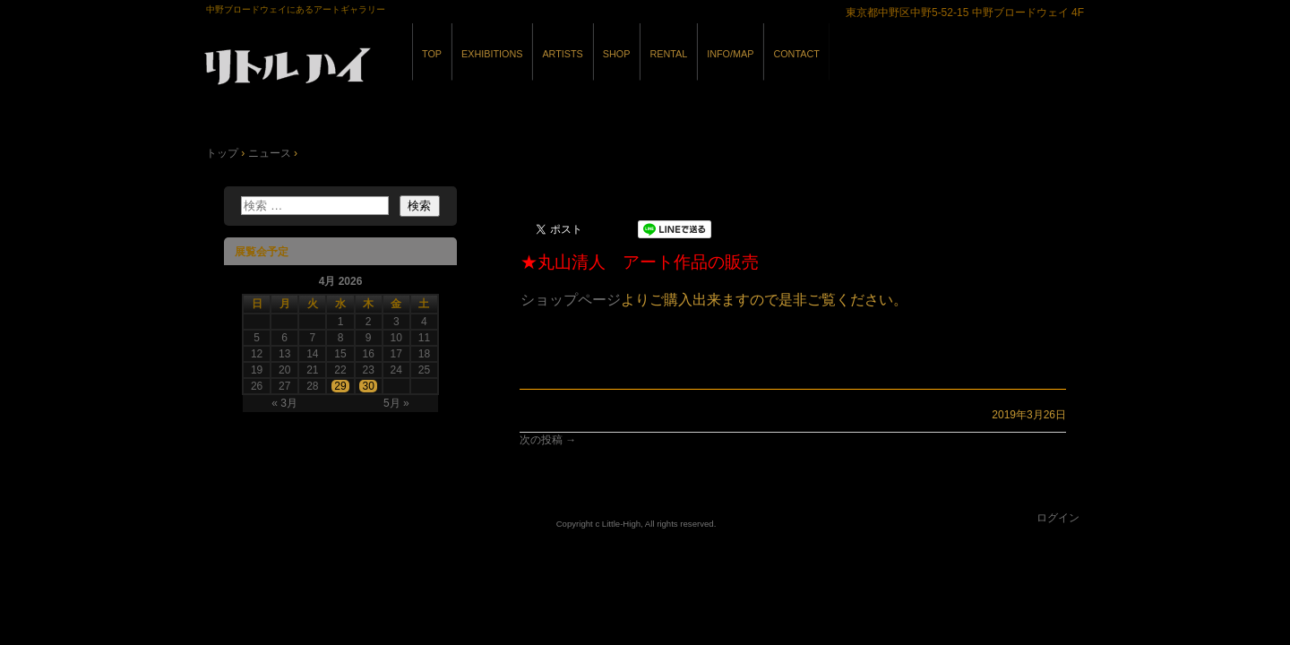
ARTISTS (562, 53)
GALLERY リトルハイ (403, 70)
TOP (432, 53)
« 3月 (284, 403)
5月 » (396, 403)
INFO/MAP (730, 53)
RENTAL (668, 53)
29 (340, 386)
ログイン (1057, 518)
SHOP (617, 53)
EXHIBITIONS (491, 53)
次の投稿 (548, 440)
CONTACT (796, 53)
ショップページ (570, 299)
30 (368, 386)
